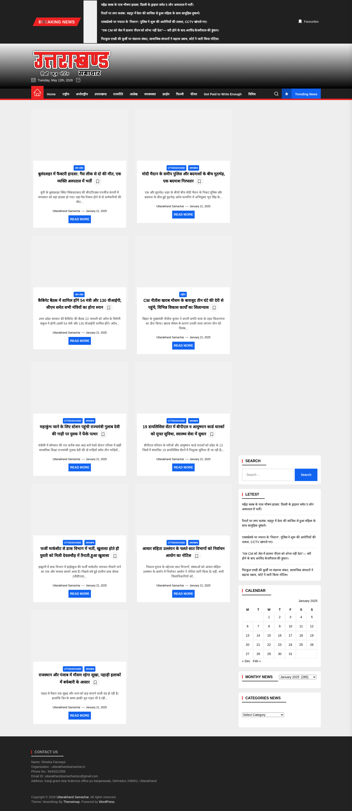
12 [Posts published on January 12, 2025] (312, 626)
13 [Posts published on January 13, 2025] (247, 635)
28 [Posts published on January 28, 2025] (258, 654)
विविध (252, 94)
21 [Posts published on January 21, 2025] (258, 644)
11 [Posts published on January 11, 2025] (301, 626)
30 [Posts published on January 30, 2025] (280, 654)
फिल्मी (180, 94)
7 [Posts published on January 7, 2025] (258, 626)
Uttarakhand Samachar (66, 211)
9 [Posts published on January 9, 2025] (280, 626)
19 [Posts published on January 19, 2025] (312, 635)
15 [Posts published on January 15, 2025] (269, 635)
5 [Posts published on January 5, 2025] (312, 617)
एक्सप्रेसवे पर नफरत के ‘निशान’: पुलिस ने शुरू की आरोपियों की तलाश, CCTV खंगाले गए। (279, 539)
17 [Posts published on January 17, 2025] (290, 635)
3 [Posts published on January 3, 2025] (290, 617)
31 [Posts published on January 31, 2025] (290, 654)
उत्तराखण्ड (100, 94)
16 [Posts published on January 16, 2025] (280, 635)
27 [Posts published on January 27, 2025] (247, 654)
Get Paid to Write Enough (223, 94)
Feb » (257, 661)
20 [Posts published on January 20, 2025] (247, 644)
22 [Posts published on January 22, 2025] (269, 644)
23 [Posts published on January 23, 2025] (280, 644)
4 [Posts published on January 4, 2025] (301, 617)
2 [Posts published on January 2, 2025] (280, 617)
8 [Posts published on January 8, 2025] (269, 626)
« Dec (246, 661)
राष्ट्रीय (65, 94)
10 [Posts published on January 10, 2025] (290, 626)
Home (51, 94)
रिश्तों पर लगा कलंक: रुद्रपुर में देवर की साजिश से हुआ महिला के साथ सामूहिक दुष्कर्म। (279, 523)
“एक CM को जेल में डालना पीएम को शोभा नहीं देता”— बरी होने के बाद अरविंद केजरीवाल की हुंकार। (276, 556)
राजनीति (118, 94)
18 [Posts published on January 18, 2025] (301, 635)
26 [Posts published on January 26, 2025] (312, 644)
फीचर (193, 94)
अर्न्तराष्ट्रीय (82, 94)
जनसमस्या (150, 94)
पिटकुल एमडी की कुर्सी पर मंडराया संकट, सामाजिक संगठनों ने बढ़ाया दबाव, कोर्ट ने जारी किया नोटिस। (277, 572)
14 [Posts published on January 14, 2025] (258, 635)
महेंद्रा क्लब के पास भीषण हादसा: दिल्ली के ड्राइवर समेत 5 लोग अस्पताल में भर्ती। (278, 507)
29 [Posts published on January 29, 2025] (269, 654)
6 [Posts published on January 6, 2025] (248, 626)
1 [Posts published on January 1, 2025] (269, 617)
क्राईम (166, 94)
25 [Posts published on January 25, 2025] (301, 644)
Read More (79, 219)
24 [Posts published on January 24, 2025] (290, 644)
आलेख (133, 94)
